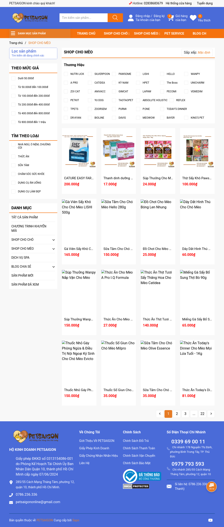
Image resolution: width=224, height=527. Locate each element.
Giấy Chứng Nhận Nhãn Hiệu (98, 455)
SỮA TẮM (23, 165)
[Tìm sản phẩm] (84, 17)
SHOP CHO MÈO (146, 33)
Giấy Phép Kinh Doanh (94, 448)
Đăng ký (159, 16)
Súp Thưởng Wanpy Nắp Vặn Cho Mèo (91, 319)
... (193, 414)
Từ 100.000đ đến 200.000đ (34, 96)
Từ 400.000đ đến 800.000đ (34, 113)
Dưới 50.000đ (26, 78)
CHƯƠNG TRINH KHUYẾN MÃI (28, 228)
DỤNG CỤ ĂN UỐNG (29, 182)
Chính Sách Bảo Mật (136, 463)
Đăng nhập (143, 16)
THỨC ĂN (23, 156)
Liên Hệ (84, 463)
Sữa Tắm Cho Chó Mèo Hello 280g (128, 249)
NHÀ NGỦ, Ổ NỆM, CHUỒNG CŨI (34, 146)
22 (203, 414)
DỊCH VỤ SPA (20, 257)
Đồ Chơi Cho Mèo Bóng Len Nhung (168, 249)
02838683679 (153, 3)
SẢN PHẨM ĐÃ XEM (25, 284)
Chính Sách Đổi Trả (136, 441)
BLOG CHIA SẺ (203, 33)
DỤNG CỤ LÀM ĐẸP (29, 191)
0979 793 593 (188, 464)
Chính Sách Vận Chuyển (139, 455)
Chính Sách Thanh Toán (139, 448)
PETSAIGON (45, 520)
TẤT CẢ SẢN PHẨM (24, 217)
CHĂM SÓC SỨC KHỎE (31, 174)
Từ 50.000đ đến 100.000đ (33, 87)
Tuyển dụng (205, 3)
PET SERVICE (174, 33)
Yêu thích (204, 20)
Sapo (75, 520)
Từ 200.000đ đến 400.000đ (34, 104)
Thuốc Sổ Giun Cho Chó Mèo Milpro (129, 390)
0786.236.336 (26, 494)
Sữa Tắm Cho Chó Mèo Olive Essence (170, 390)
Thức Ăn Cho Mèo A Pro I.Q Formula (129, 319)
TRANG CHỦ (86, 33)
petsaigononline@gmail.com (38, 502)
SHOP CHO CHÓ (116, 33)
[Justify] (114, 17)
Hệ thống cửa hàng (179, 3)
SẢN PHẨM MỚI (22, 275)
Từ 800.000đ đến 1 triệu (32, 122)
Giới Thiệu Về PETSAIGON (96, 441)
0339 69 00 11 (188, 442)
